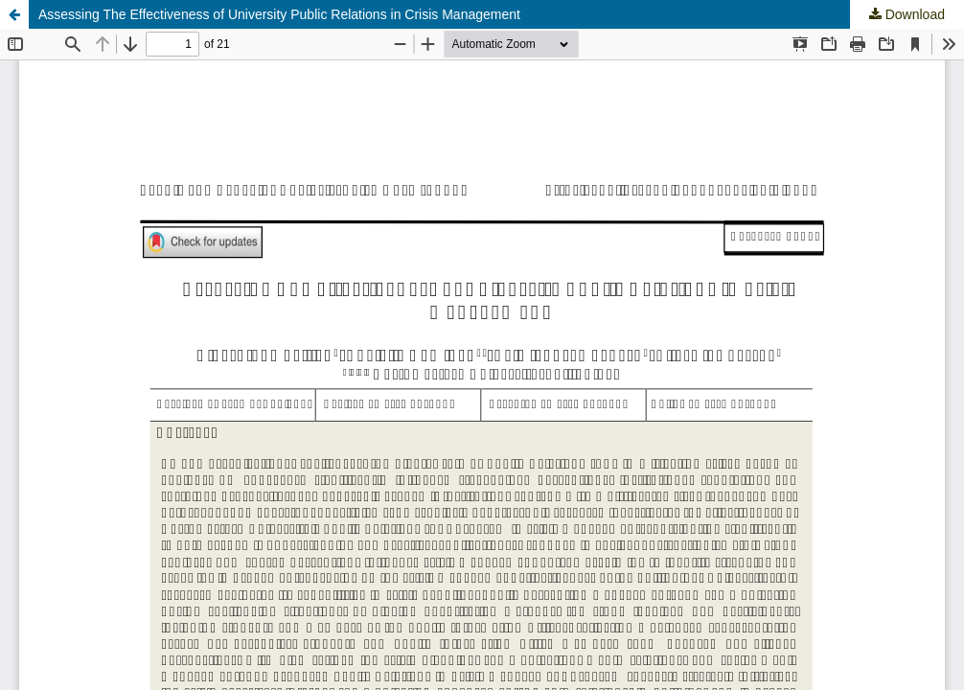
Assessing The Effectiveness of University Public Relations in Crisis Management (279, 14)
